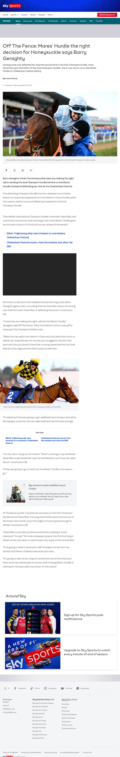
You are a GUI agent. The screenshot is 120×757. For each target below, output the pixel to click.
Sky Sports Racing (39, 738)
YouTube (66, 688)
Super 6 (6, 707)
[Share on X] (14, 170)
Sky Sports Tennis (39, 724)
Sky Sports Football (40, 710)
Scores (24, 15)
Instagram (50, 688)
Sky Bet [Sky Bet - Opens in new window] (83, 21)
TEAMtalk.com (9, 710)
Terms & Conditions (10, 752)
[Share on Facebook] (6, 170)
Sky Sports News (39, 731)
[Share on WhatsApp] (22, 170)
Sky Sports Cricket (39, 713)
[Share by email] (30, 170)
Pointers (73, 21)
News (18, 21)
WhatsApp (82, 688)
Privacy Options (50, 752)
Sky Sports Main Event (41, 703)
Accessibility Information (69, 752)
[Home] (12, 6)
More (51, 15)
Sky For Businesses (69, 717)
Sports (15, 15)
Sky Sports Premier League (42, 707)
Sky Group (66, 713)
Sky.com (65, 703)
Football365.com (9, 713)
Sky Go (64, 710)
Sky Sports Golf (38, 717)
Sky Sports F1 (37, 721)
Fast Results (40, 21)
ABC (91, 21)
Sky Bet (41, 15)
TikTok (34, 688)
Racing (6, 21)
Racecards (27, 21)
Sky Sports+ (37, 734)
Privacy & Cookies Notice (31, 752)
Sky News (65, 707)
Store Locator (67, 727)
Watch (33, 15)
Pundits (99, 21)
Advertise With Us (69, 731)
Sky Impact (66, 724)
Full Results (53, 21)
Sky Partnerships (68, 721)
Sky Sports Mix (38, 741)
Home (5, 15)
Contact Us (87, 752)
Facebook (19, 688)
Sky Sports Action (39, 727)
